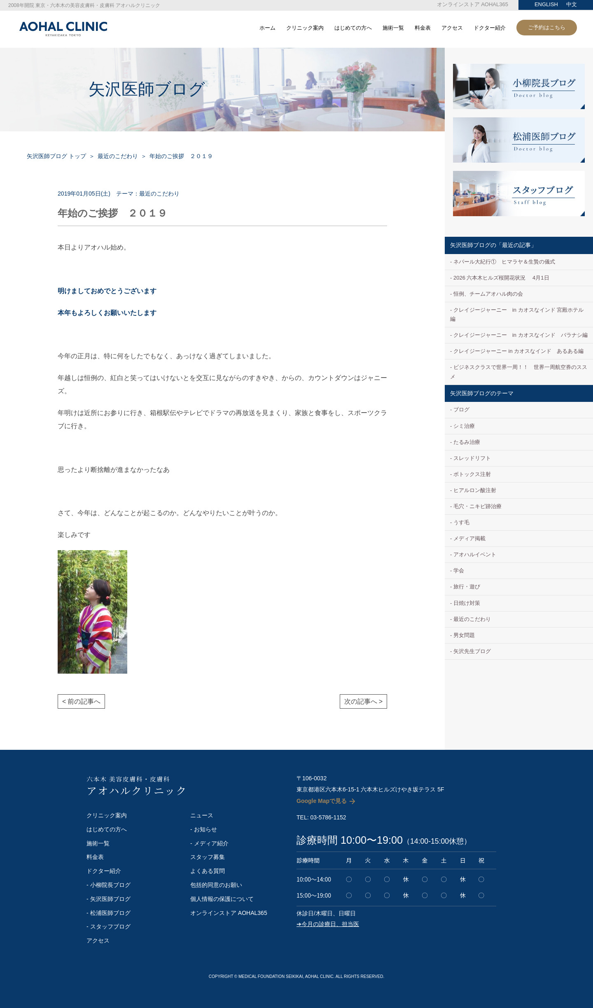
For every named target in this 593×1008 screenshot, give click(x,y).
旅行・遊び (466, 586)
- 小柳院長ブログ (108, 885)
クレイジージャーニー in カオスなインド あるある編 (518, 351)
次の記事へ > (363, 701)
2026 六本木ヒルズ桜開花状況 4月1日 (501, 278)
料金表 (423, 28)
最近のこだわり (118, 156)
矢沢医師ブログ (147, 89)
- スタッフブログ (108, 926)
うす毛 (461, 522)
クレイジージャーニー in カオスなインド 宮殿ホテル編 (517, 314)
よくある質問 (207, 871)
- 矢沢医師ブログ (108, 899)
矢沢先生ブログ (472, 651)
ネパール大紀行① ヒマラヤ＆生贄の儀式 (504, 262)
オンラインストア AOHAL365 (472, 4)
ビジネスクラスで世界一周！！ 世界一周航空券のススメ (518, 371)
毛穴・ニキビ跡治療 (477, 506)
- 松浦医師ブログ (108, 913)
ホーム (267, 28)
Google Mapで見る (321, 801)
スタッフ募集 (207, 857)
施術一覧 (393, 28)
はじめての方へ (353, 28)
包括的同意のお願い (216, 885)
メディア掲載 (469, 538)
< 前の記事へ (81, 701)
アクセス (452, 28)
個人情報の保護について (222, 899)
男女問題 (464, 635)
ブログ (461, 409)
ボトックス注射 (472, 474)
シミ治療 (464, 426)
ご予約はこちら (546, 27)
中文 (571, 4)
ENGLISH (546, 4)
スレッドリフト (472, 458)
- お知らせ (203, 829)
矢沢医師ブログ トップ (56, 156)
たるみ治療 (466, 442)
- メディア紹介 (209, 843)
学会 (458, 570)
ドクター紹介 (490, 28)
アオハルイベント (474, 554)
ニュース (201, 815)
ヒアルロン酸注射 (474, 490)
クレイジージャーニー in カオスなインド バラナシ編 (520, 335)
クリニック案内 (305, 28)
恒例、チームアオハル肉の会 (488, 294)
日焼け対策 (466, 603)
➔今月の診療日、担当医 (327, 924)
